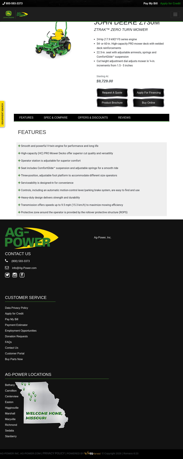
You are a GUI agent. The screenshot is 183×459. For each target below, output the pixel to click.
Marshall (10, 413)
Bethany (10, 385)
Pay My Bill (151, 3)
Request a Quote (112, 92)
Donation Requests (16, 336)
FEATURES (26, 117)
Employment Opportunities (21, 330)
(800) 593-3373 (17, 261)
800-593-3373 (13, 3)
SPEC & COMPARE (56, 117)
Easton (9, 402)
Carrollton (11, 390)
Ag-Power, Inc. (102, 237)
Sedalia (9, 430)
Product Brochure (112, 102)
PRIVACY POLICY (54, 453)
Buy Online (148, 102)
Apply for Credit (170, 3)
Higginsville (12, 407)
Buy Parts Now (14, 359)
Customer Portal (14, 353)
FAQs (8, 342)
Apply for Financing (149, 92)
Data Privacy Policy (16, 307)
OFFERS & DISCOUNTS (93, 117)
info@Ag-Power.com (21, 268)
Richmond (11, 424)
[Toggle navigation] (175, 14)
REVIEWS (124, 117)
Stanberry (11, 436)
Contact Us (11, 347)
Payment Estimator (16, 325)
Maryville (10, 419)
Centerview (11, 396)
